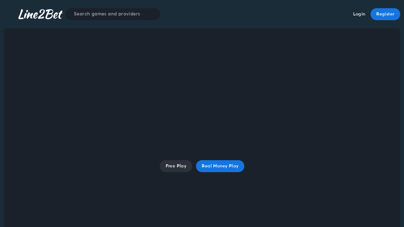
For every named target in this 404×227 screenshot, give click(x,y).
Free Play (176, 166)
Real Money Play (220, 166)
